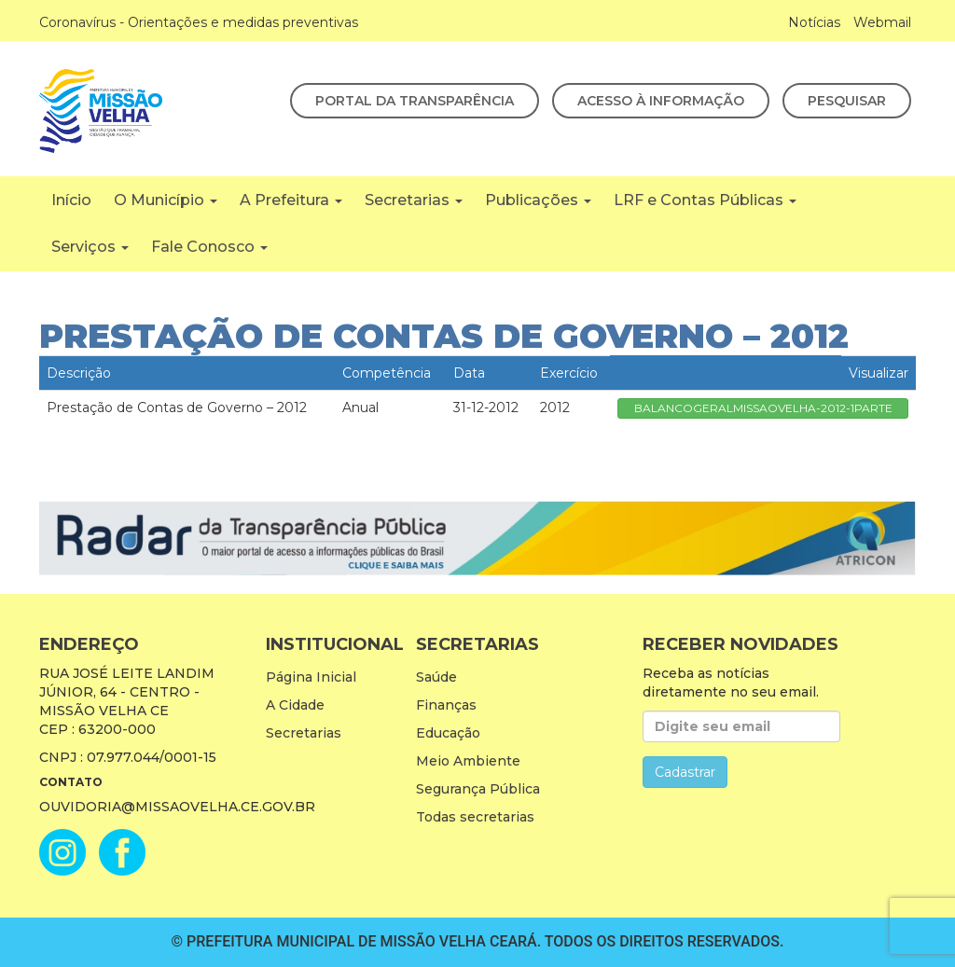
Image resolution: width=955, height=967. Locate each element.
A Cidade (295, 705)
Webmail (882, 22)
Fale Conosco (209, 247)
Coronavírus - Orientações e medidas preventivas (198, 22)
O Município (165, 200)
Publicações (538, 200)
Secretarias (414, 200)
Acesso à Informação (660, 100)
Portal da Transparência (414, 100)
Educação (448, 733)
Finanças (446, 705)
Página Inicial (311, 677)
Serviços (90, 247)
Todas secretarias (475, 816)
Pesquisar (847, 100)
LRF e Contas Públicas (705, 200)
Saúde (436, 677)
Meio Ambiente (468, 761)
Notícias (814, 22)
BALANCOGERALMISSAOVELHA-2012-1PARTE (763, 408)
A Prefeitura (291, 200)
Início (71, 200)
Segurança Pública (478, 789)
